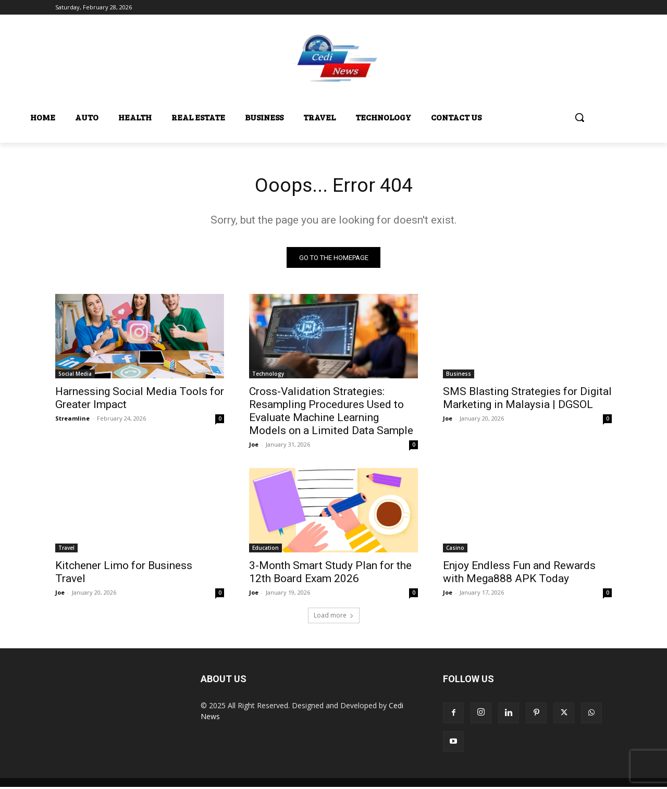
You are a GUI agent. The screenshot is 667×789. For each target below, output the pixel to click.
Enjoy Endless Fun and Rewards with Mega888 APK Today (519, 574)
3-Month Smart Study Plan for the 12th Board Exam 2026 (330, 574)
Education (265, 549)
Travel (66, 549)
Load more (334, 617)
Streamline (72, 420)
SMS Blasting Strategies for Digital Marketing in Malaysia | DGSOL (527, 400)
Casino (455, 549)
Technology (268, 375)
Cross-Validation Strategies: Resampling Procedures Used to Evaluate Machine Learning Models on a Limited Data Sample (331, 413)
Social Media (75, 375)
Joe (253, 446)
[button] (579, 117)
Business (458, 375)
